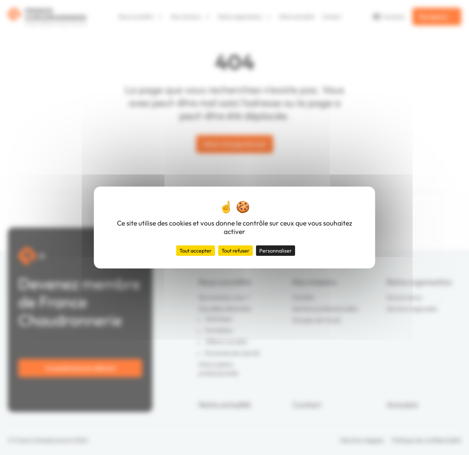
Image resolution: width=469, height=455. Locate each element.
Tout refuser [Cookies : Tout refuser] (235, 250)
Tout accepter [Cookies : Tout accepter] (195, 250)
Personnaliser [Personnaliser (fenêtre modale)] (275, 250)
